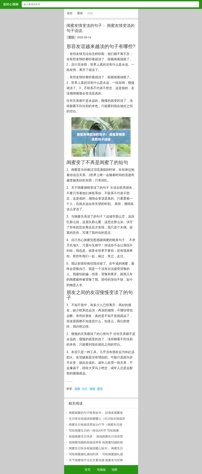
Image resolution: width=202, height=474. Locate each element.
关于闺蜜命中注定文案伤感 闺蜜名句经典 (96, 460)
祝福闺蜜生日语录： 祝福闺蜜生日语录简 (96, 436)
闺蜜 (77, 388)
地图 (114, 469)
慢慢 (92, 388)
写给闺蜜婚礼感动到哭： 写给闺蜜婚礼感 (96, 454)
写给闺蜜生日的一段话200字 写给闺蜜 (94, 430)
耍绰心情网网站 (10, 4)
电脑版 (101, 469)
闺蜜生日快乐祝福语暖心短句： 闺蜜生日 (96, 448)
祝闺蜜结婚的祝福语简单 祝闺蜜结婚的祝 (96, 442)
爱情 (80, 13)
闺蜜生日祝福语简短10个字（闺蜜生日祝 (96, 424)
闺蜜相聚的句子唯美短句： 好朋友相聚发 (96, 412)
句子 (85, 388)
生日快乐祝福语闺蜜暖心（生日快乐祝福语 (97, 418)
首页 (70, 13)
